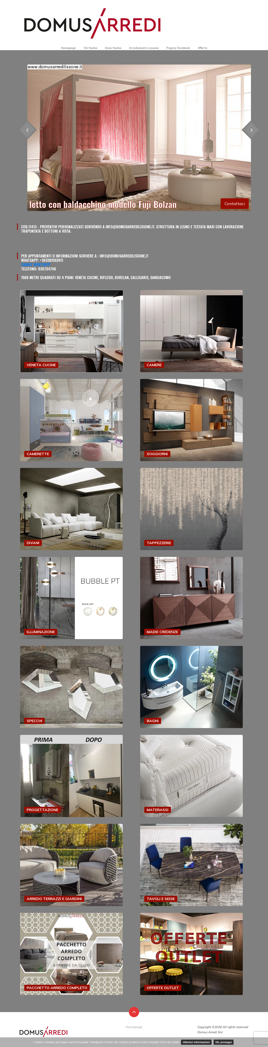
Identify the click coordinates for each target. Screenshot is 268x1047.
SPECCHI (34, 720)
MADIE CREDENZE (162, 631)
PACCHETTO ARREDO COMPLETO (57, 987)
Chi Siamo (90, 48)
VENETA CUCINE (41, 364)
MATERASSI (157, 809)
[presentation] (251, 130)
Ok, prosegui (223, 1042)
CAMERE (154, 364)
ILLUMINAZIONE (41, 631)
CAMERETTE (38, 453)
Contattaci (234, 203)
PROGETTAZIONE (42, 809)
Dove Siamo (113, 48)
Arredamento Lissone (144, 48)
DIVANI (33, 542)
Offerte (202, 48)
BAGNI (153, 720)
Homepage (68, 48)
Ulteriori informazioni (196, 1042)
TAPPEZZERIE (159, 542)
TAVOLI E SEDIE (161, 898)
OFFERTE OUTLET (163, 987)
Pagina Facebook (178, 48)
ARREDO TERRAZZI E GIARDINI (54, 898)
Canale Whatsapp (35, 264)
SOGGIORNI (157, 453)
